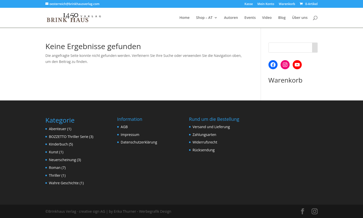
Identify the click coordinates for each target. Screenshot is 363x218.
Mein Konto (265, 4)
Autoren (231, 18)
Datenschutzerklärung (139, 142)
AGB (124, 126)
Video (267, 18)
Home (184, 18)
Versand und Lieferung (211, 126)
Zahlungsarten (204, 134)
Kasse (249, 4)
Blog (281, 18)
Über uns (300, 18)
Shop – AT (204, 18)
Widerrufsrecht (205, 142)
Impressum (130, 134)
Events (250, 18)
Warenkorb (287, 4)
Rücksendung (204, 150)
